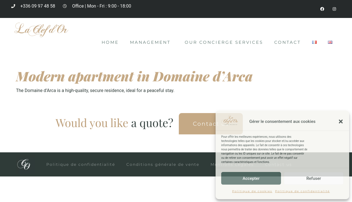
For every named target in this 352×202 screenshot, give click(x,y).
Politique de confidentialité (302, 191)
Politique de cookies (252, 191)
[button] (341, 121)
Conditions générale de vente (162, 164)
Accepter (251, 178)
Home (110, 42)
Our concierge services (224, 42)
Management (151, 42)
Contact (287, 42)
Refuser (313, 178)
